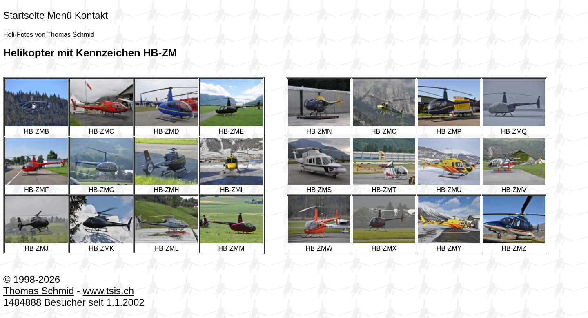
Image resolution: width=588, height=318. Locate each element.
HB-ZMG (104, 186)
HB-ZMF (39, 186)
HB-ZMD (169, 128)
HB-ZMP (452, 128)
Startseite (24, 15)
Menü (59, 15)
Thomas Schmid (38, 290)
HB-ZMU (452, 186)
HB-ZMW (322, 244)
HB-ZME (234, 128)
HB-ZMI (234, 186)
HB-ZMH (169, 186)
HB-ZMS (322, 186)
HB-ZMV (517, 186)
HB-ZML (169, 244)
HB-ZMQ (517, 128)
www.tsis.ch (108, 290)
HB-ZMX (387, 244)
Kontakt (91, 15)
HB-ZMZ (517, 244)
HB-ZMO (387, 128)
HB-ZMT (387, 186)
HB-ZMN (322, 128)
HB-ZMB (39, 128)
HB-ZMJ (39, 244)
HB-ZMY (452, 244)
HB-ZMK (104, 244)
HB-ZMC (104, 128)
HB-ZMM (234, 244)
